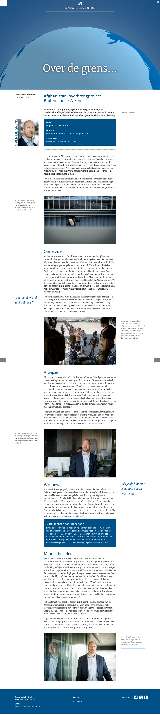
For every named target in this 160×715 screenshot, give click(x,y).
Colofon (76, 698)
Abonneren (77, 702)
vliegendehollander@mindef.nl (27, 707)
